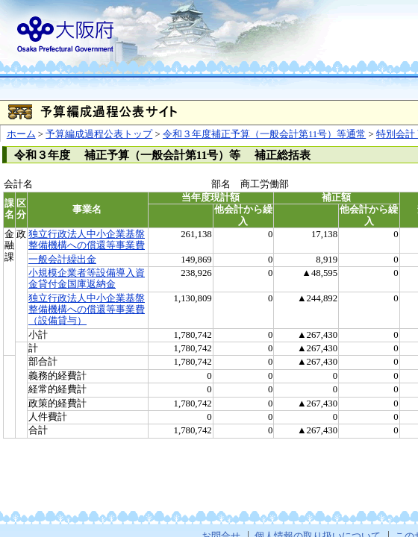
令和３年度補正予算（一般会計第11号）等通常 (264, 134)
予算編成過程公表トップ (99, 134)
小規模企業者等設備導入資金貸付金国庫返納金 (86, 278)
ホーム (21, 134)
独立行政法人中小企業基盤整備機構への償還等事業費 (86, 240)
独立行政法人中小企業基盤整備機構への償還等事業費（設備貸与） (86, 310)
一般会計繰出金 (62, 259)
